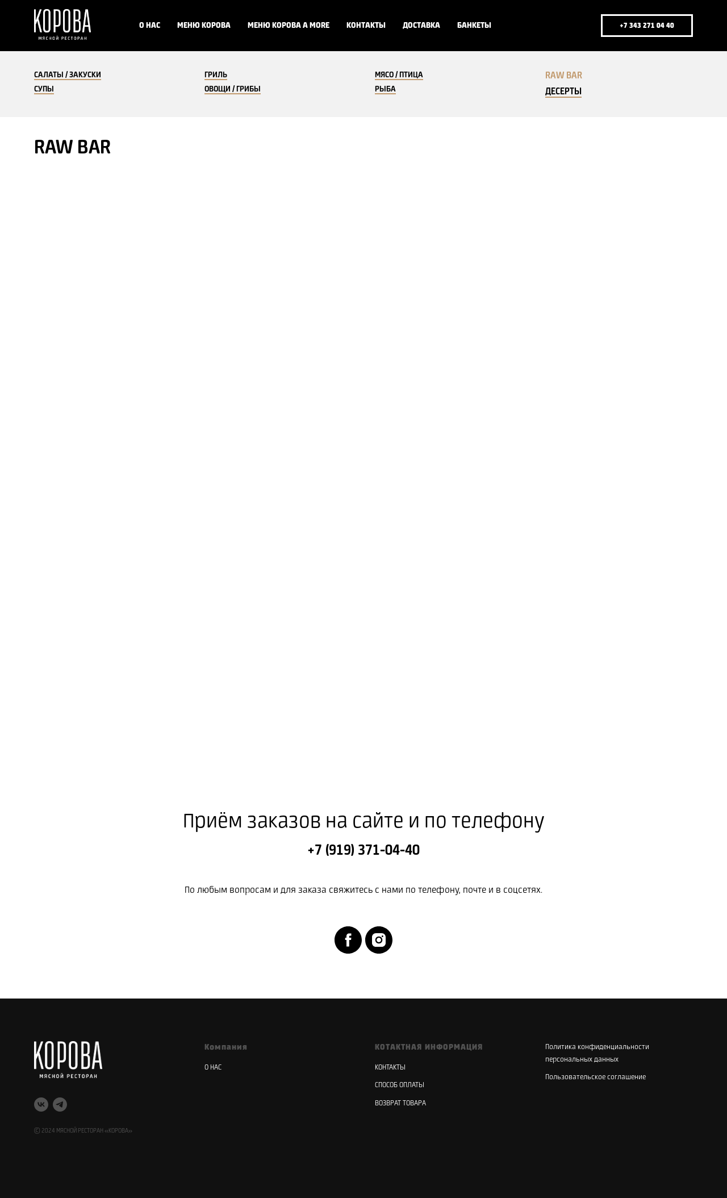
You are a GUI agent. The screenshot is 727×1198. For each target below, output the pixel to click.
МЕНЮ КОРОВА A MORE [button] (288, 25)
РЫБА (385, 89)
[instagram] (378, 940)
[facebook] (348, 940)
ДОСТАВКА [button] (421, 25)
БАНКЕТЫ (474, 25)
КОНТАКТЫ (366, 25)
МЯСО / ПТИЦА (399, 75)
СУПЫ (44, 89)
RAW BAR (563, 75)
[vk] (547, 25)
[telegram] (572, 25)
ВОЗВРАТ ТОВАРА (400, 1103)
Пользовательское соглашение (595, 1077)
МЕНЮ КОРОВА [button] (204, 25)
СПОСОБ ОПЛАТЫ (399, 1085)
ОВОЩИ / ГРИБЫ (232, 89)
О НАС (149, 25)
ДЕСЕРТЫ (563, 91)
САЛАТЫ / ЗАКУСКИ (67, 75)
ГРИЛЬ (215, 75)
